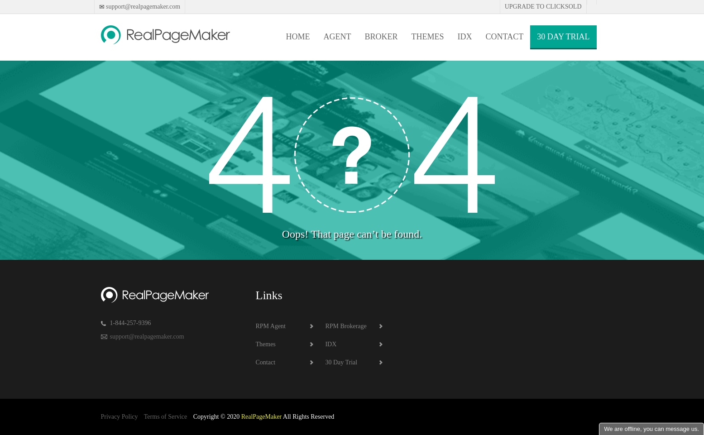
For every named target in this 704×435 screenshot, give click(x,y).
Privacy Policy (119, 416)
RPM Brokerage (345, 326)
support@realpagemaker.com (143, 6)
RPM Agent (271, 326)
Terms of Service (165, 416)
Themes (428, 36)
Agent (337, 36)
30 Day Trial (563, 36)
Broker (381, 36)
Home (298, 36)
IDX (465, 36)
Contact (505, 36)
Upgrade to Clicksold (543, 6)
